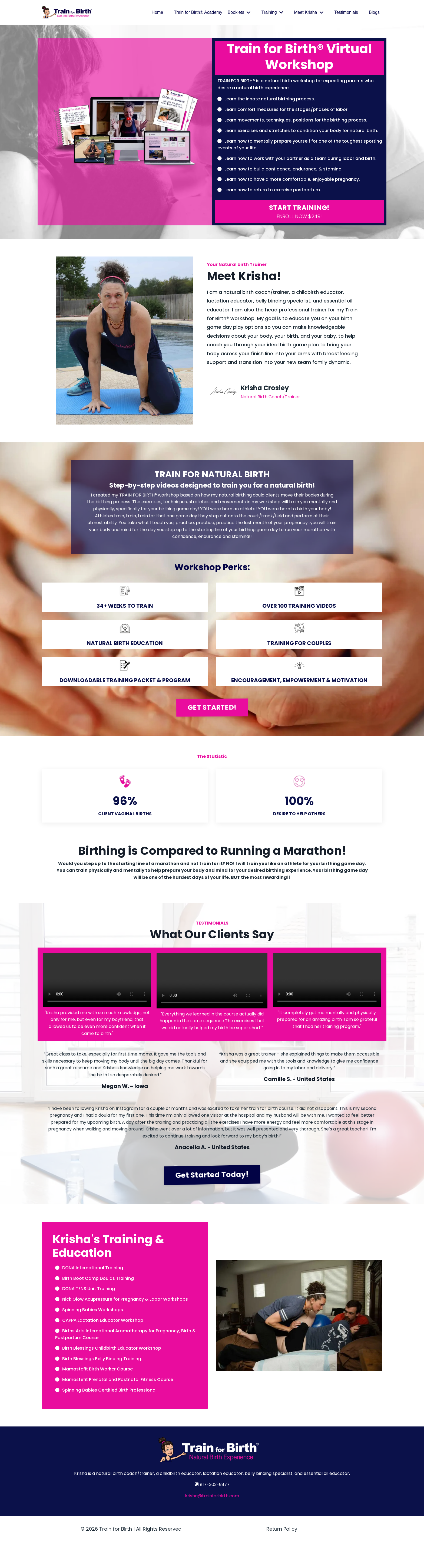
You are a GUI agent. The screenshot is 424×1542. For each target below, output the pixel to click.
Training (272, 12)
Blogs (374, 12)
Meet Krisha (308, 12)
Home (157, 12)
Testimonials (346, 12)
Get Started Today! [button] (212, 1175)
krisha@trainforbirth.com (212, 1496)
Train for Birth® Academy (198, 12)
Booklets (239, 12)
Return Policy (281, 1528)
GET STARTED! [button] (211, 707)
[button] (299, 211)
